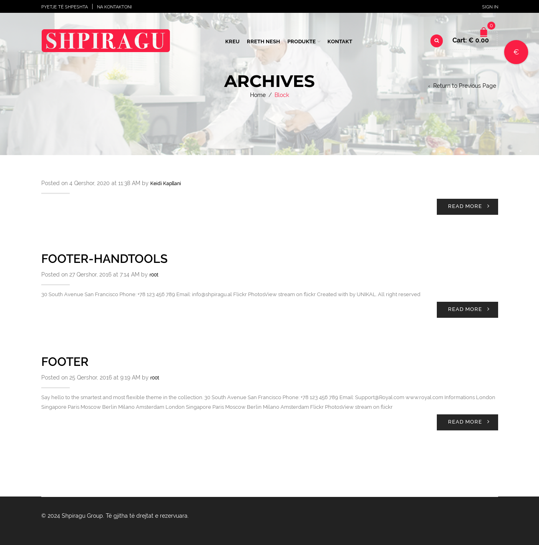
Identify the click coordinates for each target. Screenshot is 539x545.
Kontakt (339, 41)
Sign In (490, 7)
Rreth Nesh (263, 41)
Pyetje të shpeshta (64, 7)
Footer (65, 362)
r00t (153, 275)
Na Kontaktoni (114, 7)
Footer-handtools (104, 259)
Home (258, 95)
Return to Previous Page (464, 86)
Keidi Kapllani (165, 183)
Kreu (232, 41)
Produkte (301, 41)
